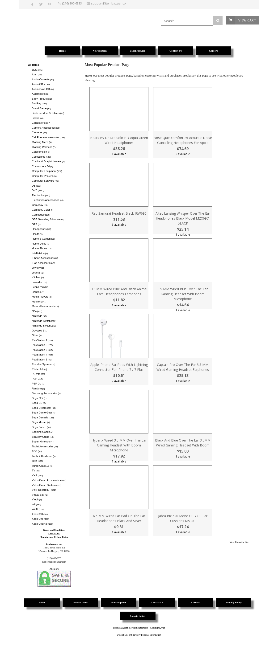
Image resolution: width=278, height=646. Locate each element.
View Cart (247, 20)
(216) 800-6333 (72, 3)
